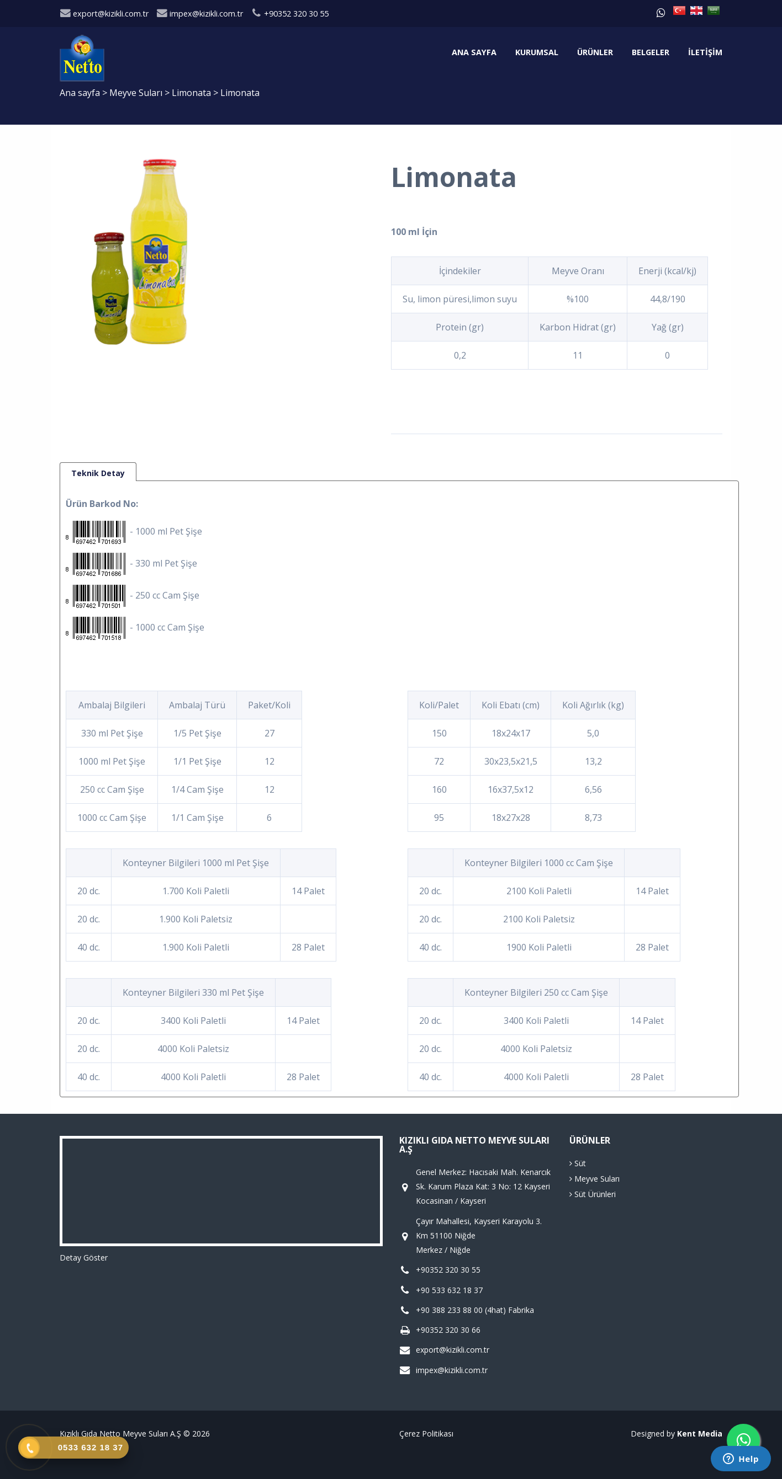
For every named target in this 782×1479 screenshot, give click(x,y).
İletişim (705, 52)
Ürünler (595, 52)
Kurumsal (536, 52)
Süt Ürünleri (592, 1194)
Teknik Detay (98, 473)
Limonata (192, 93)
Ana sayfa (474, 52)
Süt (577, 1163)
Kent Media (699, 1433)
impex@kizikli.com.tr (199, 13)
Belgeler (650, 52)
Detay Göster (84, 1257)
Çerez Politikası (426, 1433)
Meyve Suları (137, 93)
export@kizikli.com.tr (104, 13)
